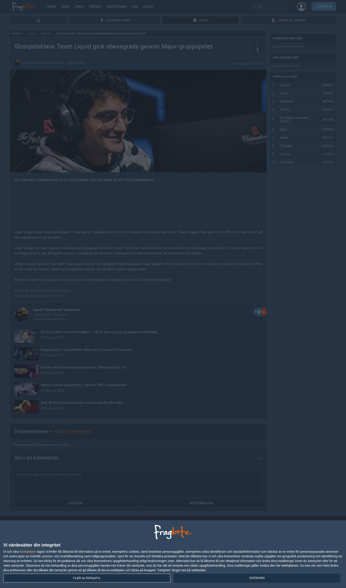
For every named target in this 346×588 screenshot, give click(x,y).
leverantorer (28, 551)
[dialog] (173, 554)
